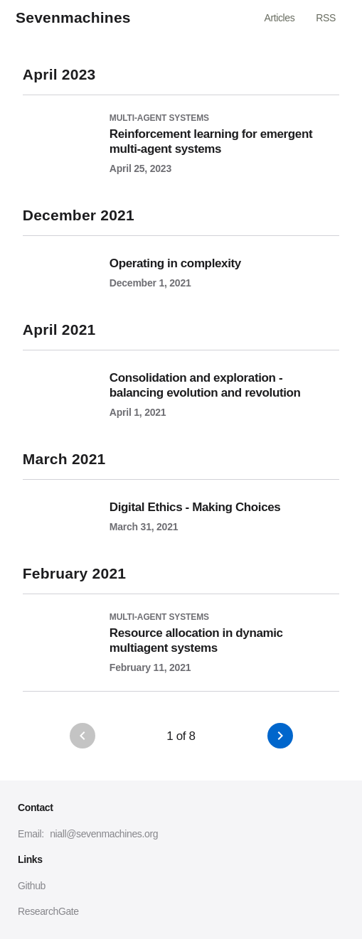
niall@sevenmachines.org (104, 833)
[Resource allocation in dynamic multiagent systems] (181, 634)
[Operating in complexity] (181, 262)
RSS (326, 17)
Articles (279, 17)
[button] (280, 735)
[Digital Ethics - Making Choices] (181, 506)
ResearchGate (48, 911)
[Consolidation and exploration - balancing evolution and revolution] (181, 384)
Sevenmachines (73, 18)
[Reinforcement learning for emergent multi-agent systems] (181, 135)
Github (32, 885)
